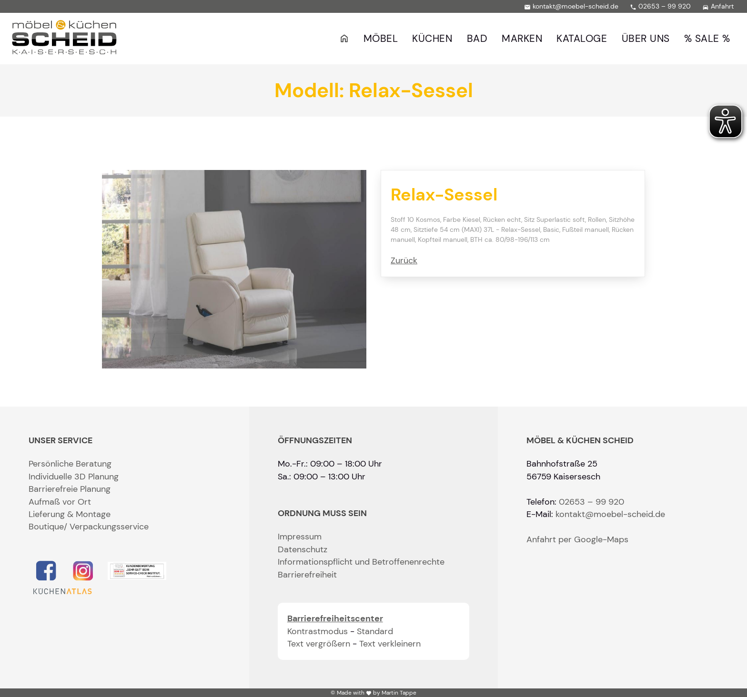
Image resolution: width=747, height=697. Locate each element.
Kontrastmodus (317, 631)
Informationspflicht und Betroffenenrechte (361, 562)
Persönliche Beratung (70, 463)
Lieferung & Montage (70, 514)
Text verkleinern (390, 643)
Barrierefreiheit (307, 574)
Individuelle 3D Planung (74, 476)
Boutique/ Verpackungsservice (89, 526)
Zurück (404, 260)
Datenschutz (302, 549)
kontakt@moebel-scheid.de (571, 6)
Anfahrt (718, 6)
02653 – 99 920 (660, 6)
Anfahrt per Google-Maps (577, 539)
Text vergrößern (318, 643)
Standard (375, 631)
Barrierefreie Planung (70, 489)
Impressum (300, 536)
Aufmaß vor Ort (60, 502)
